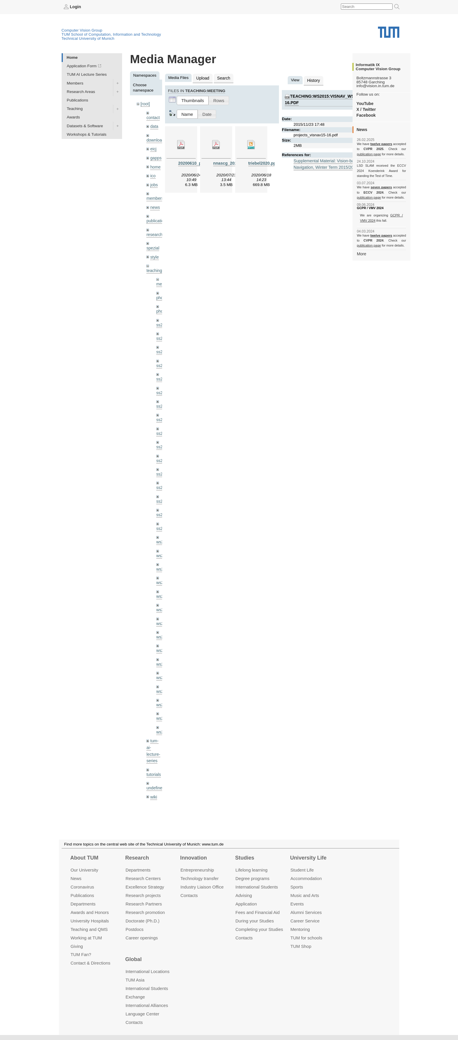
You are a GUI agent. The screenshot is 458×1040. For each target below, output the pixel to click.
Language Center (142, 1013)
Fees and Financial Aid (257, 912)
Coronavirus (82, 886)
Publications (77, 100)
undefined (155, 774)
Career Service (305, 920)
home (155, 165)
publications (156, 218)
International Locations (147, 971)
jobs (153, 182)
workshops (155, 796)
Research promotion (145, 912)
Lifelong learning (251, 869)
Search (222, 77)
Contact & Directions (90, 962)
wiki (153, 782)
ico (152, 174)
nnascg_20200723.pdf (233, 162)
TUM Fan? (80, 954)
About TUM (84, 858)
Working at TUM (86, 937)
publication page (368, 154)
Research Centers (143, 878)
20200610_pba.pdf (195, 162)
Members (75, 83)
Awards (73, 117)
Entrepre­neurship (197, 869)
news (154, 204)
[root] (145, 103)
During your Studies (254, 920)
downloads (155, 139)
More (361, 253)
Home (72, 57)
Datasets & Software (85, 125)
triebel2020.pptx (263, 162)
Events (297, 903)
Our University (84, 869)
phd (159, 293)
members (154, 196)
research (154, 231)
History (313, 80)
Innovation (193, 858)
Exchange (135, 996)
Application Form (82, 66)
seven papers (381, 187)
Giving (76, 945)
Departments (83, 903)
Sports (296, 886)
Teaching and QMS (88, 929)
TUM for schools (306, 937)
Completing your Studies (259, 929)
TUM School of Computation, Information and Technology (111, 34)
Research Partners (144, 903)
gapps (155, 156)
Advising (243, 895)
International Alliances (147, 1005)
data (154, 125)
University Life (308, 858)
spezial (152, 244)
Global (133, 959)
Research (137, 858)
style (154, 253)
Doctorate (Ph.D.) (142, 920)
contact (152, 117)
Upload (202, 77)
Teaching (75, 108)
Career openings (142, 937)
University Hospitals (89, 920)
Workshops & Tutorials (87, 134)
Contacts (189, 895)
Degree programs (252, 878)
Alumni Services (306, 912)
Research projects (143, 895)
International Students (256, 886)
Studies (244, 858)
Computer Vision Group (82, 30)
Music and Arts (304, 895)
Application (246, 903)
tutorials (153, 760)
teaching (153, 266)
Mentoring (300, 929)
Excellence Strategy (145, 886)
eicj (153, 147)
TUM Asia (135, 979)
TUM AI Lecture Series (87, 74)
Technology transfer (200, 878)
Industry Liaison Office (202, 886)
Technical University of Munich (88, 38)
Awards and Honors (89, 912)
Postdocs (135, 929)
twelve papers (381, 144)
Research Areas (81, 91)
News (75, 878)
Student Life (302, 869)
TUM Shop (300, 945)
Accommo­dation (306, 878)
